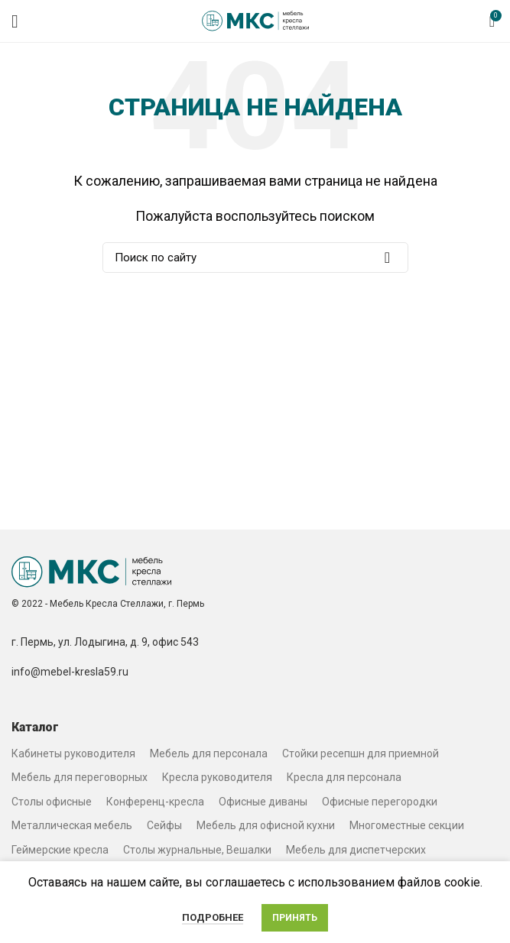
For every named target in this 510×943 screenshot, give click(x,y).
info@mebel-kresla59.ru (69, 672)
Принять (294, 917)
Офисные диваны (263, 802)
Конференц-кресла (155, 802)
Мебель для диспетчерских (356, 850)
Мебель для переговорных (79, 777)
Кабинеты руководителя (73, 753)
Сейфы (164, 825)
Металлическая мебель (71, 825)
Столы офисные (51, 802)
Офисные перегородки (379, 802)
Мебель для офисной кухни (266, 825)
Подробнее (212, 917)
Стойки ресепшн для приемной (360, 753)
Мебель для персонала (209, 753)
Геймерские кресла (60, 850)
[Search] (255, 257)
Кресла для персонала (344, 777)
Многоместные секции (406, 825)
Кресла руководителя (217, 777)
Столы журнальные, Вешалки (197, 850)
